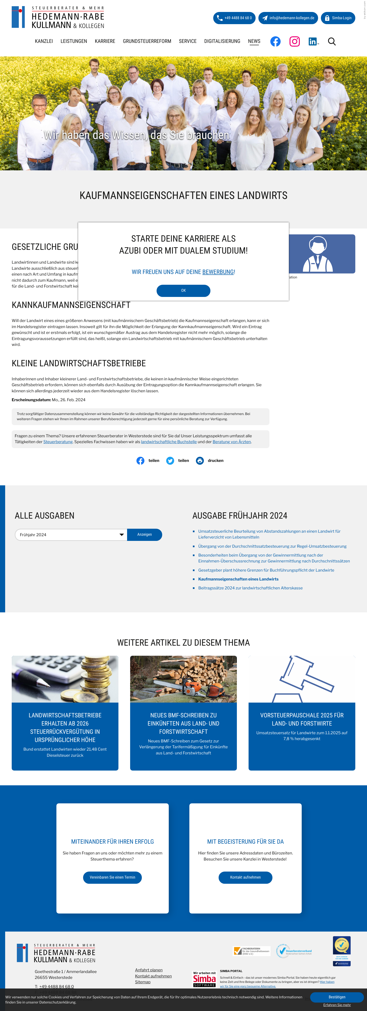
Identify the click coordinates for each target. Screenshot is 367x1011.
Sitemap (142, 982)
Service (188, 41)
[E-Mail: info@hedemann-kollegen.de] (288, 18)
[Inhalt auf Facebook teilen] (151, 461)
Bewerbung (218, 272)
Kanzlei (44, 41)
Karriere (105, 41)
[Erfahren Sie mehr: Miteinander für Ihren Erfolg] (112, 878)
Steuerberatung (58, 442)
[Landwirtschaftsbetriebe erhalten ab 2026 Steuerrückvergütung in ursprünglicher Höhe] (65, 713)
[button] (234, 18)
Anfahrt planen (149, 970)
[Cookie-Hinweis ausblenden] (337, 997)
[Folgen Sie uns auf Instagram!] (295, 41)
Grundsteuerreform (147, 41)
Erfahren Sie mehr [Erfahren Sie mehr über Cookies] (337, 1005)
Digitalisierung (222, 41)
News (254, 41)
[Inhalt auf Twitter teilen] (181, 461)
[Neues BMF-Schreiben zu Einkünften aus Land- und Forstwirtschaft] (183, 713)
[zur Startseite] (58, 17)
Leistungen (74, 41)
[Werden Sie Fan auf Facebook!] (275, 41)
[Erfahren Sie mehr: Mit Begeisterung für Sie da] (245, 878)
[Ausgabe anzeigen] (144, 535)
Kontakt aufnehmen (153, 976)
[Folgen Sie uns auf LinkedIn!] (314, 41)
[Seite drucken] (213, 461)
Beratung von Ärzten (232, 442)
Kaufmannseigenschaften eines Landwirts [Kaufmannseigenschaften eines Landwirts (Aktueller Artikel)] (238, 579)
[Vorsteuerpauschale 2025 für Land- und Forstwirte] (302, 713)
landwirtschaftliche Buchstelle (169, 442)
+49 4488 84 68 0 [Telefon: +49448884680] (56, 987)
